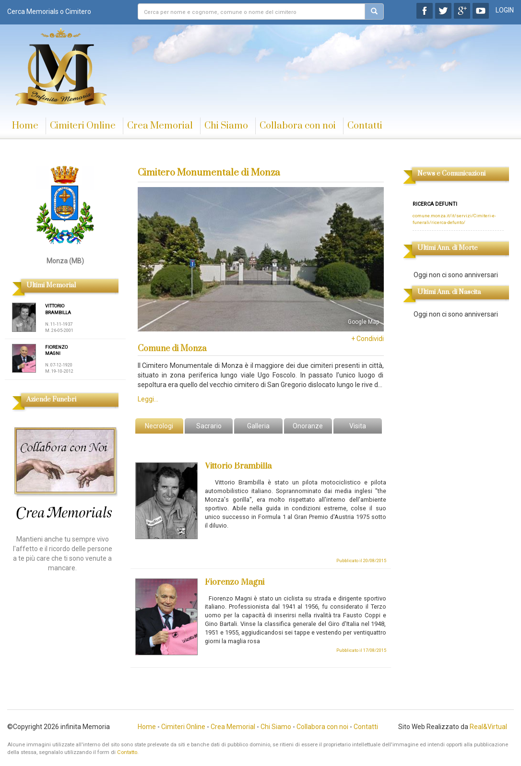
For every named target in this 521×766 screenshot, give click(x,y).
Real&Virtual (488, 727)
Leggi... (148, 399)
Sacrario (209, 426)
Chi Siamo (226, 126)
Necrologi (159, 426)
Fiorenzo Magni (234, 582)
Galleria (258, 426)
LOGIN (505, 10)
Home (25, 126)
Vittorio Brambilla (238, 466)
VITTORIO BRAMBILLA (58, 309)
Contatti (364, 126)
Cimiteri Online (83, 126)
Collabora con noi (298, 126)
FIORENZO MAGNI (56, 350)
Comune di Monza (172, 348)
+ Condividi (367, 338)
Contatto (127, 752)
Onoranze (308, 426)
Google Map (363, 321)
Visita (357, 426)
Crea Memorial (160, 126)
